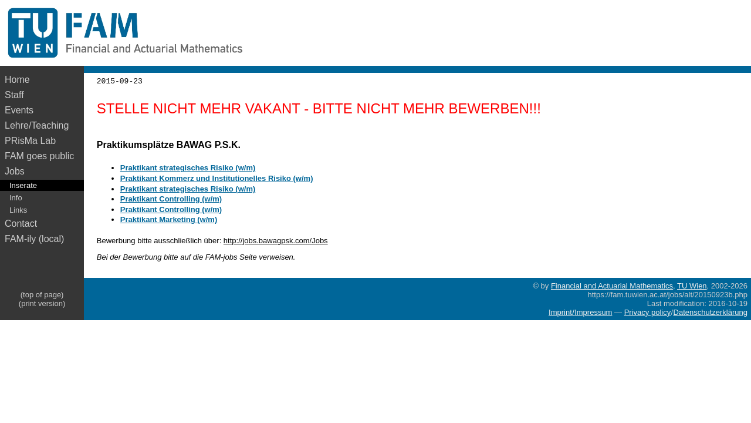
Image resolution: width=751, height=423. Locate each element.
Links (18, 210)
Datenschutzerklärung (710, 312)
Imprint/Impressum (580, 312)
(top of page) (42, 294)
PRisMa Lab (30, 141)
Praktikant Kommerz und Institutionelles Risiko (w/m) (216, 178)
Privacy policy (647, 312)
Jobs (15, 171)
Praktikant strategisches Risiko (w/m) (187, 167)
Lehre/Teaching (37, 125)
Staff (14, 95)
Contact (21, 224)
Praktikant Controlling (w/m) (171, 198)
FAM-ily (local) (34, 239)
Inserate (23, 185)
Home (17, 80)
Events (19, 110)
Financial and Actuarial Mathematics (612, 285)
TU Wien (692, 285)
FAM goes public (42, 156)
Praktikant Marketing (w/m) (168, 219)
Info (15, 197)
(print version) (42, 303)
